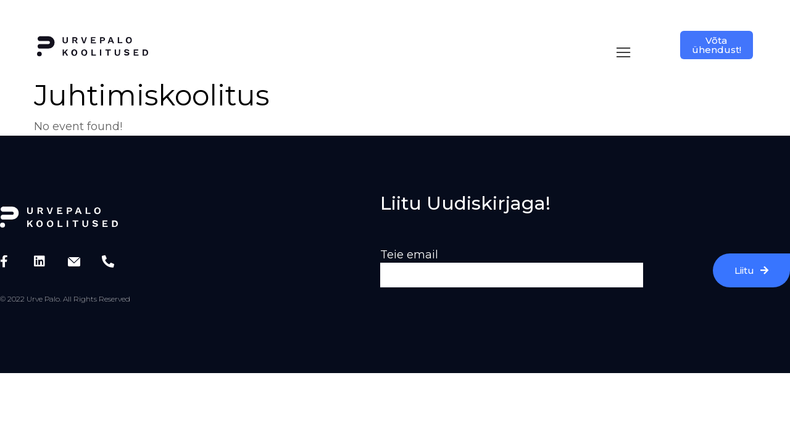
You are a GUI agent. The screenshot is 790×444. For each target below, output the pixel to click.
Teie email (409, 242)
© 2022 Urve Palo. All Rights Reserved (65, 286)
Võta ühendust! (716, 45)
